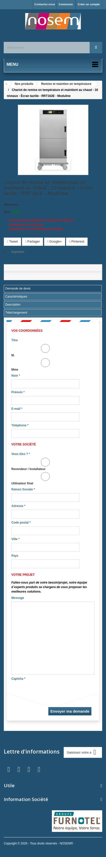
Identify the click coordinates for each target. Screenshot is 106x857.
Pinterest (76, 241)
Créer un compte (89, 4)
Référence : (12, 204)
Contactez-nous (44, 4)
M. (45, 350)
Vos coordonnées (27, 330)
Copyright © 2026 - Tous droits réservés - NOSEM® (38, 843)
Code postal (21, 522)
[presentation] (49, 692)
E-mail (16, 409)
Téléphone (19, 425)
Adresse (18, 506)
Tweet (12, 241)
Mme (45, 364)
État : (7, 212)
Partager (32, 241)
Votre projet (23, 575)
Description (12, 304)
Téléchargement (16, 312)
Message (17, 598)
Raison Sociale (23, 489)
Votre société (23, 444)
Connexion (66, 4)
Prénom (18, 392)
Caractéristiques (16, 296)
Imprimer (17, 252)
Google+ (54, 241)
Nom (15, 375)
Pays (14, 555)
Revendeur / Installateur (45, 464)
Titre (14, 340)
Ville (15, 539)
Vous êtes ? (20, 454)
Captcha (18, 678)
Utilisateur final (45, 478)
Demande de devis (17, 288)
